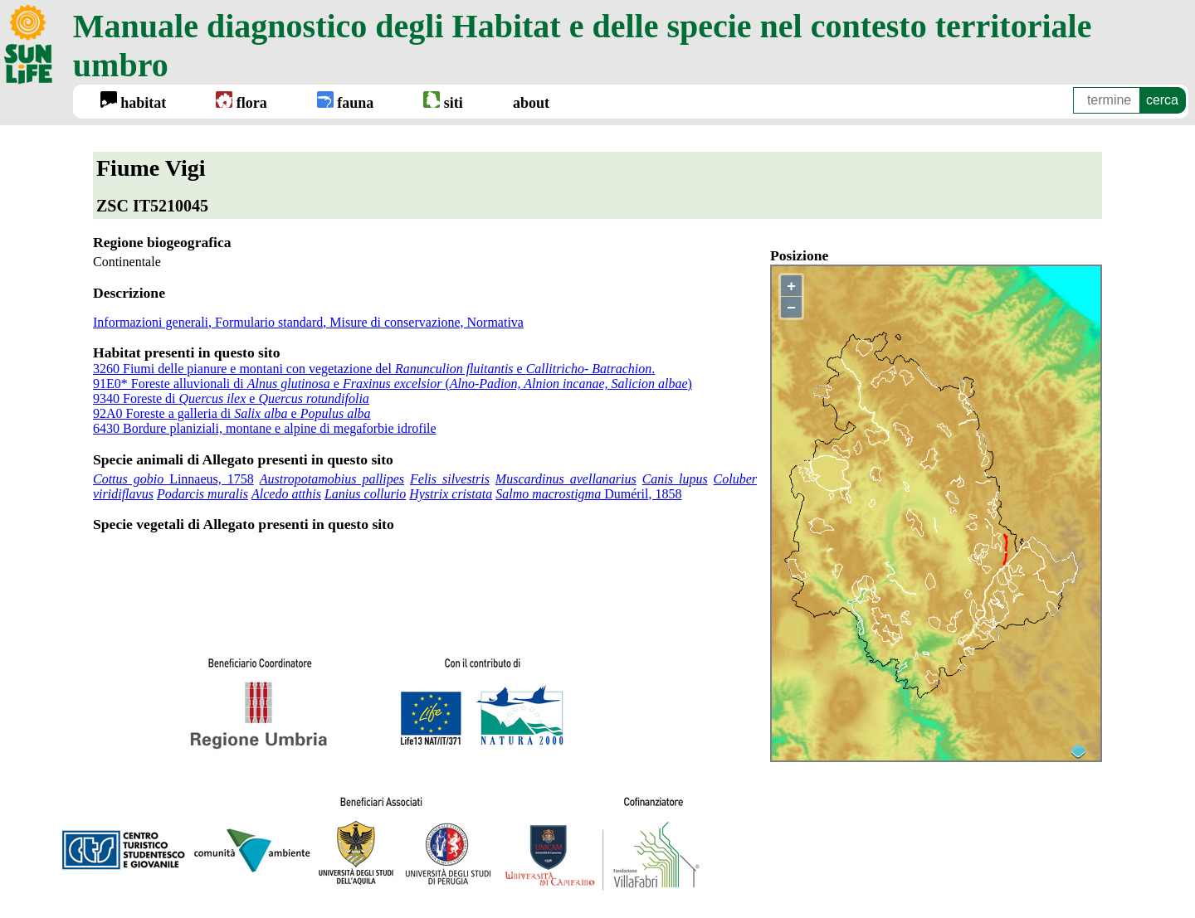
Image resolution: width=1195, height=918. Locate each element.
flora (241, 101)
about (531, 103)
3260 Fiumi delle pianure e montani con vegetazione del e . (374, 369)
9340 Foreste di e (231, 398)
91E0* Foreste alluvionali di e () (392, 383)
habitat (133, 101)
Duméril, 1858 (588, 494)
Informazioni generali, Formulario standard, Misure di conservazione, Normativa (308, 322)
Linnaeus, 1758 (173, 479)
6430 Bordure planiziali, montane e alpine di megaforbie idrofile (265, 428)
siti (443, 101)
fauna (345, 101)
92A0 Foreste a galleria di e (232, 413)
